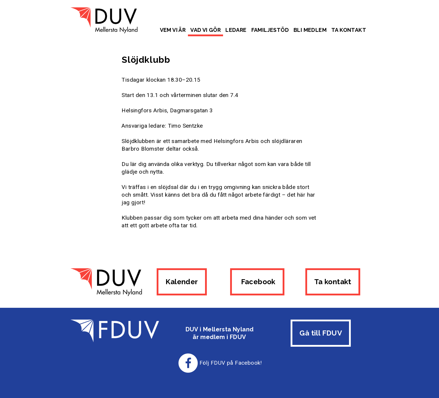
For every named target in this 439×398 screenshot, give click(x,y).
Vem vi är (173, 30)
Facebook (257, 281)
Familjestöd (270, 30)
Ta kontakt (348, 30)
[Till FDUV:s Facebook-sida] (188, 362)
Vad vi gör (205, 30)
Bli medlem (310, 30)
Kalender (182, 281)
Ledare (235, 30)
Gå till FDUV (320, 333)
